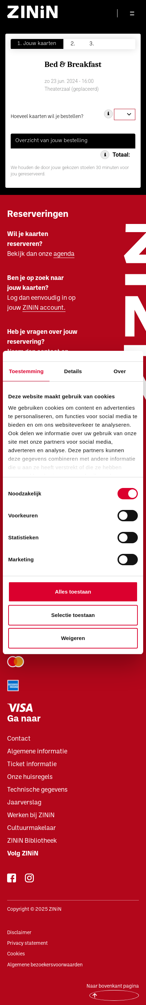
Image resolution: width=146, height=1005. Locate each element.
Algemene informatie (37, 751)
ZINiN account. (44, 308)
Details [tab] (73, 371)
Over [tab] (120, 371)
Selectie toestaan (73, 615)
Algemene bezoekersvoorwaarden (45, 965)
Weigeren (73, 638)
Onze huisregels (30, 777)
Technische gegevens (37, 790)
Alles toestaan (73, 592)
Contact (19, 739)
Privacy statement (27, 943)
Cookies (16, 954)
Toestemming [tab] (26, 371)
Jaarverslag (24, 802)
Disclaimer (19, 933)
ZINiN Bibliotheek (32, 841)
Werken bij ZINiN (30, 815)
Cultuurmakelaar (31, 828)
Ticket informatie (32, 764)
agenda (63, 254)
